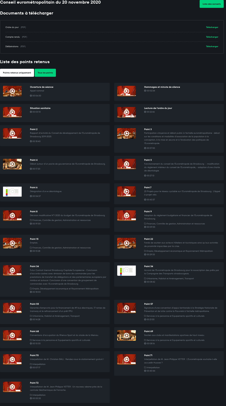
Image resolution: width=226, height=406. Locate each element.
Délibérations (11, 46)
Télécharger (212, 27)
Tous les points (45, 72)
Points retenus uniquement (17, 72)
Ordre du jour (12, 27)
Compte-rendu (12, 36)
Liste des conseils (212, 3)
